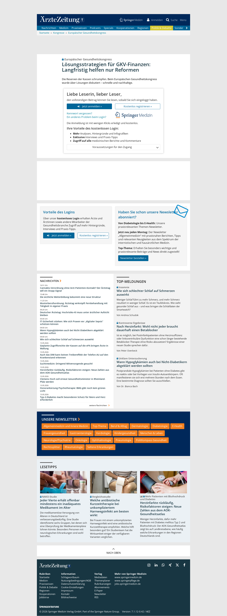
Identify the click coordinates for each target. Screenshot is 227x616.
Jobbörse (44, 597)
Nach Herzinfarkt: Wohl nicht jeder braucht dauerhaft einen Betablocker (147, 328)
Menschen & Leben (151, 433)
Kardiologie (103, 433)
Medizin (63, 28)
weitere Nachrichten (99, 405)
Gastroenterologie (81, 433)
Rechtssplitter (52, 447)
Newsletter (100, 594)
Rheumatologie (74, 447)
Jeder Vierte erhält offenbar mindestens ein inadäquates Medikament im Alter (60, 504)
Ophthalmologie (101, 440)
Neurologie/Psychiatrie (57, 440)
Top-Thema (99, 426)
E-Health (177, 426)
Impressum (67, 590)
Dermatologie (140, 426)
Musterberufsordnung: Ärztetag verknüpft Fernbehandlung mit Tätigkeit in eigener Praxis (74, 305)
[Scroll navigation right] (187, 28)
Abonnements (101, 587)
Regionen (143, 28)
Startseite (44, 577)
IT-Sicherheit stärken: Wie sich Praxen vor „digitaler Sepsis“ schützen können (71, 323)
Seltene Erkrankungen (100, 447)
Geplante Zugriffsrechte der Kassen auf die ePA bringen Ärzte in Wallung (74, 347)
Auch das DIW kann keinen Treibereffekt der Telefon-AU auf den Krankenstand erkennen (74, 356)
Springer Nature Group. (107, 611)
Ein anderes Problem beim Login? (86, 117)
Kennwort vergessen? (79, 113)
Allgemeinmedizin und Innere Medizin (66, 426)
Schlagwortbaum (70, 577)
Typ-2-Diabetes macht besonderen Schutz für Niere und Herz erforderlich (72, 399)
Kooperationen (125, 28)
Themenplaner (102, 580)
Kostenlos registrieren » (138, 106)
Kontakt (65, 594)
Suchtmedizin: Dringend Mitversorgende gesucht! (66, 363)
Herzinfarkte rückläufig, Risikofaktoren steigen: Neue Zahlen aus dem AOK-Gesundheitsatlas (74, 371)
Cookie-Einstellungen (72, 587)
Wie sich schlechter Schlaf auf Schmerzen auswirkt (67, 339)
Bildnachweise (69, 597)
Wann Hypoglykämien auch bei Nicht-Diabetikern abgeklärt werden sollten (72, 332)
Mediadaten (100, 577)
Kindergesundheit (125, 433)
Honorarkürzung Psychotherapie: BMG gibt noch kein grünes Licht (72, 389)
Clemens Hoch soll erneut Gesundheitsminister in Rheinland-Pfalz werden (72, 381)
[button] (183, 20)
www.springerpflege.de (127, 580)
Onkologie (81, 440)
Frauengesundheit (54, 433)
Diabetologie (160, 426)
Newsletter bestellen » (133, 258)
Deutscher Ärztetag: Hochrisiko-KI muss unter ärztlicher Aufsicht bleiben (74, 314)
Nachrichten (49, 28)
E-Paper (98, 590)
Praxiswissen (79, 28)
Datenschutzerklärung (73, 584)
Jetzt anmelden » (89, 106)
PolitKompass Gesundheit (151, 440)
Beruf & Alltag (119, 426)
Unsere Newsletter (59, 419)
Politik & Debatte (162, 28)
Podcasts (95, 28)
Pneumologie (123, 440)
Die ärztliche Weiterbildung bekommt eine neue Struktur (70, 297)
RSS (96, 597)
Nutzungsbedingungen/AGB (76, 580)
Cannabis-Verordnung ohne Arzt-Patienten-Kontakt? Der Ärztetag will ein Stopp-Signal (75, 290)
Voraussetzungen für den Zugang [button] (125, 147)
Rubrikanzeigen (102, 584)
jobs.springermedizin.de (128, 584)
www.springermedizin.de (128, 577)
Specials (108, 28)
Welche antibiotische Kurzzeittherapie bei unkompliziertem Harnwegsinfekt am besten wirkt (109, 507)
